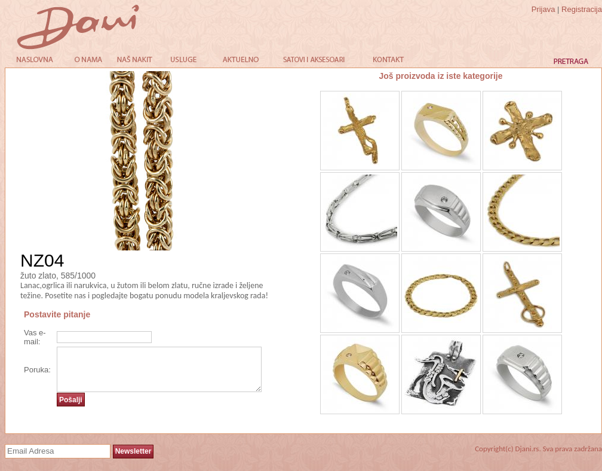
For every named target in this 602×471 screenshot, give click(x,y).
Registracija (581, 9)
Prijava (543, 9)
